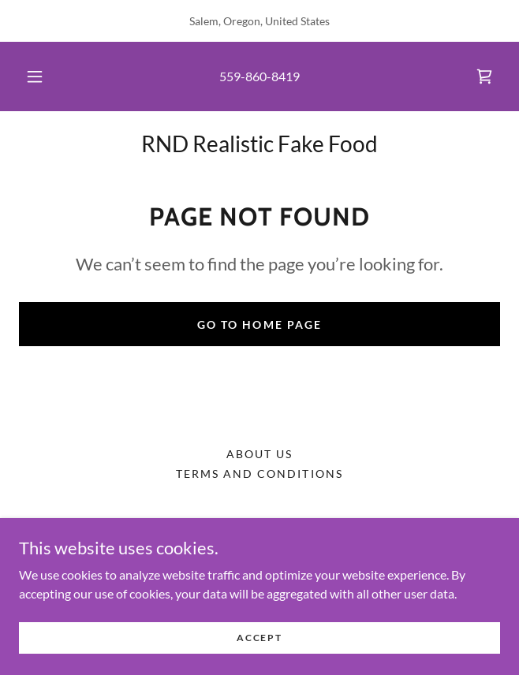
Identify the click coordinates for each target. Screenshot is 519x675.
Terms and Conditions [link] (259, 473)
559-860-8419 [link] (259, 76)
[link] (484, 76)
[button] (41, 76)
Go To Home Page (259, 324)
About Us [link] (259, 454)
